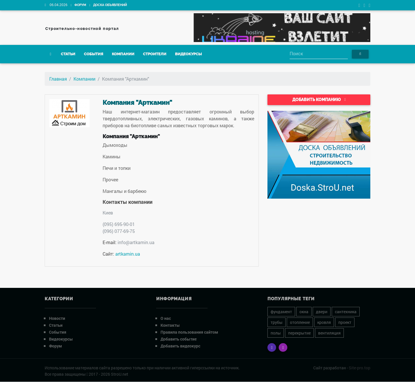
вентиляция (329, 333)
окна (303, 311)
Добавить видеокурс (180, 346)
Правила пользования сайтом (189, 332)
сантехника (345, 311)
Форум (80, 5)
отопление (300, 322)
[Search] (319, 54)
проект (344, 322)
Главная (58, 79)
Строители (154, 54)
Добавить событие (179, 339)
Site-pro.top (359, 367)
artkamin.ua (127, 254)
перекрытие (299, 333)
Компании (123, 54)
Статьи (68, 54)
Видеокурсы (188, 54)
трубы (276, 322)
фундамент (281, 311)
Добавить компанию (319, 99)
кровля (324, 322)
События (93, 54)
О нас (166, 318)
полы (276, 333)
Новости (57, 318)
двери (321, 311)
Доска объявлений (110, 5)
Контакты (170, 325)
